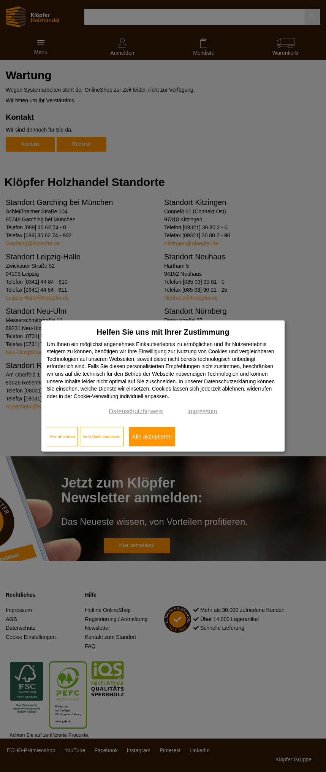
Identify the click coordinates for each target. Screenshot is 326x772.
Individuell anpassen (101, 436)
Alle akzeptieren (152, 437)
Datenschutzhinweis (136, 411)
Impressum (202, 411)
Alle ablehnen (62, 436)
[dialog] (163, 386)
